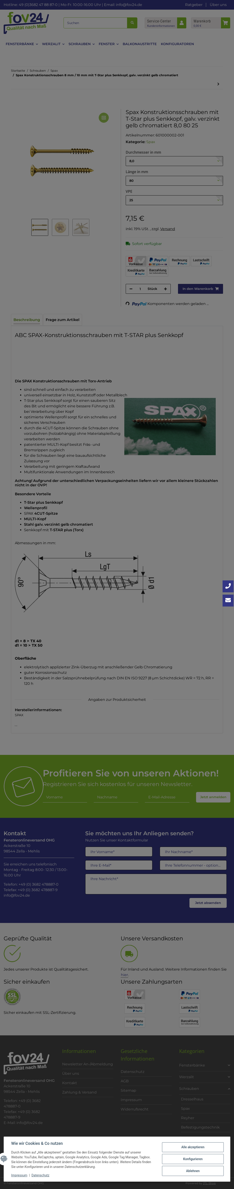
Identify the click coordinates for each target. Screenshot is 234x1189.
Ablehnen (192, 1171)
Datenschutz (40, 1175)
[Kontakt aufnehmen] (228, 601)
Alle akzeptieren (192, 1147)
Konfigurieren (192, 1159)
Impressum (19, 1175)
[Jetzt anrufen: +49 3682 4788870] (228, 586)
